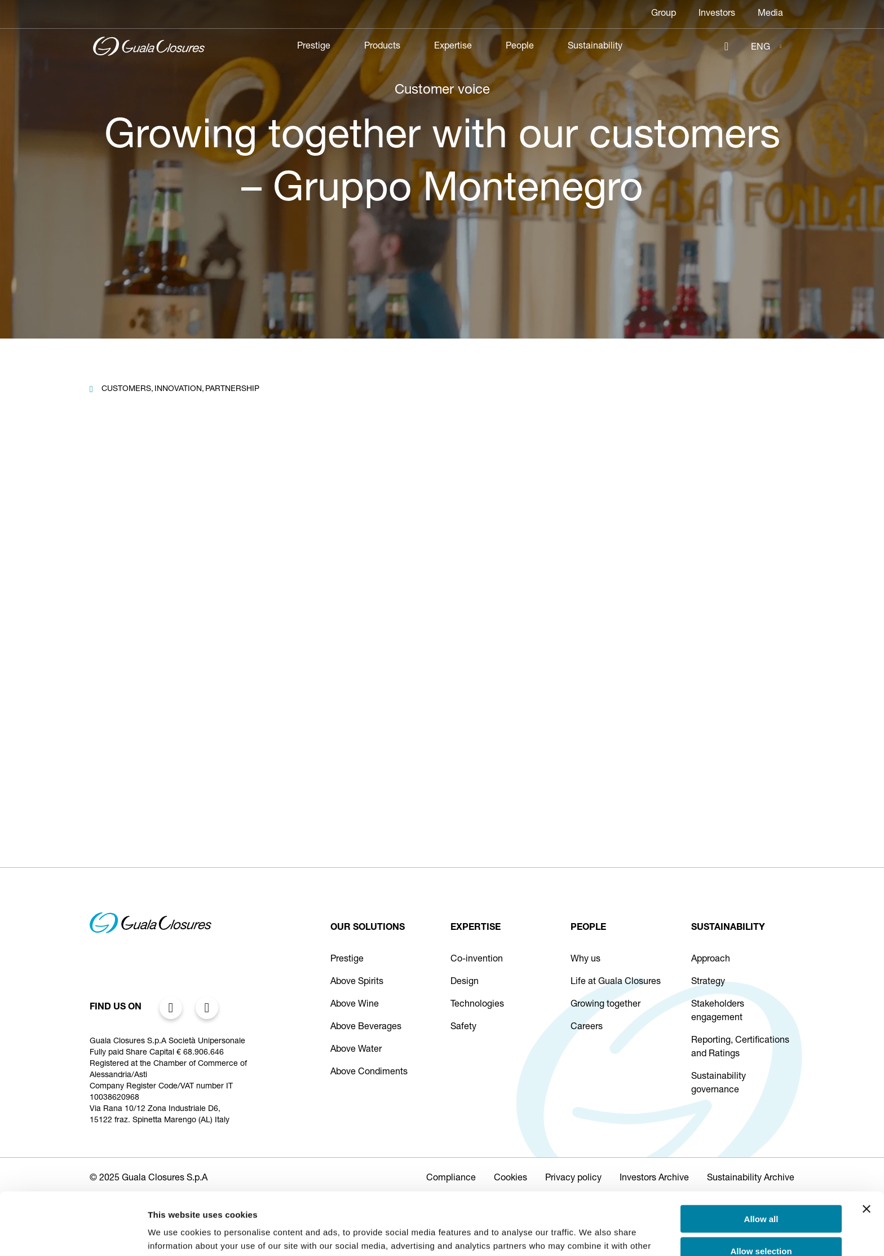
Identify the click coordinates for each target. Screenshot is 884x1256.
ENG (760, 47)
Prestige (313, 46)
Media (770, 14)
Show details (591, 1234)
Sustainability (595, 46)
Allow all (761, 1156)
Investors (717, 14)
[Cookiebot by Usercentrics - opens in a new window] (73, 1234)
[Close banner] (866, 1146)
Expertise (453, 46)
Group (663, 14)
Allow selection (761, 1188)
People (520, 46)
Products (382, 46)
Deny (761, 1220)
